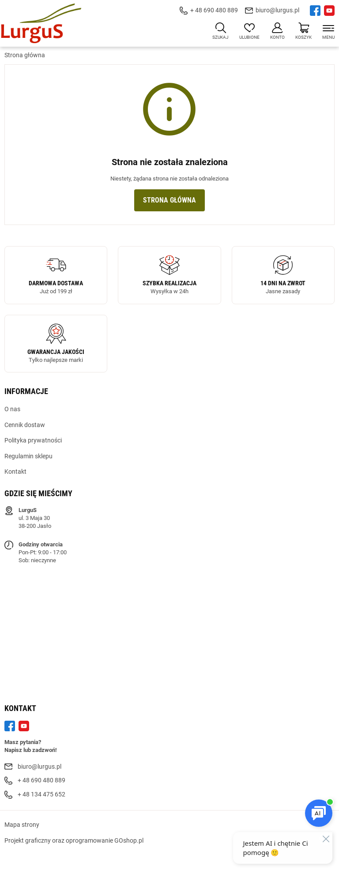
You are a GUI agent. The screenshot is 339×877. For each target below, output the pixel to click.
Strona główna (24, 55)
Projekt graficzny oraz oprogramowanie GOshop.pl (73, 840)
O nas (12, 409)
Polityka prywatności (33, 440)
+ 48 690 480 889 (214, 10)
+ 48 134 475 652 (41, 794)
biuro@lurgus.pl (277, 10)
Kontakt (15, 471)
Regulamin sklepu (28, 456)
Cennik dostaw (24, 424)
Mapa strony (21, 824)
